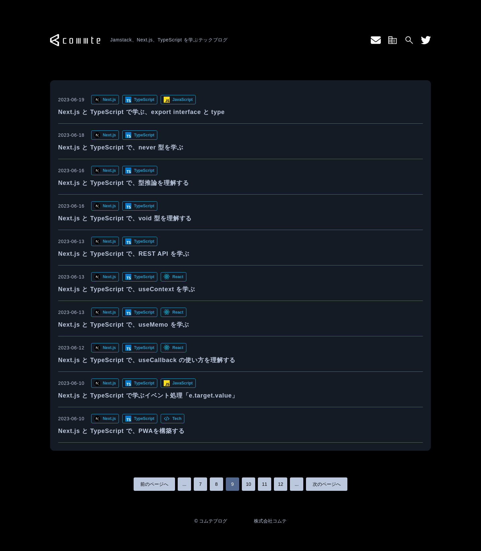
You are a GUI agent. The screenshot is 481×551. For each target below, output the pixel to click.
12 (280, 484)
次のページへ (327, 484)
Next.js (109, 99)
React (177, 276)
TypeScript (144, 99)
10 (248, 484)
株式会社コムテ (270, 521)
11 (264, 484)
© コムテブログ (210, 521)
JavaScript (182, 99)
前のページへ (154, 484)
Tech (176, 418)
